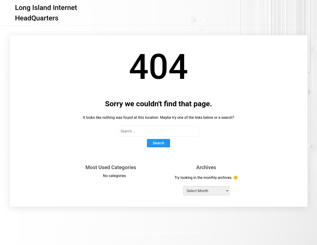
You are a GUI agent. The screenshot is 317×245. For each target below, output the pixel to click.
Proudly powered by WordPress (143, 233)
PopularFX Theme (185, 233)
